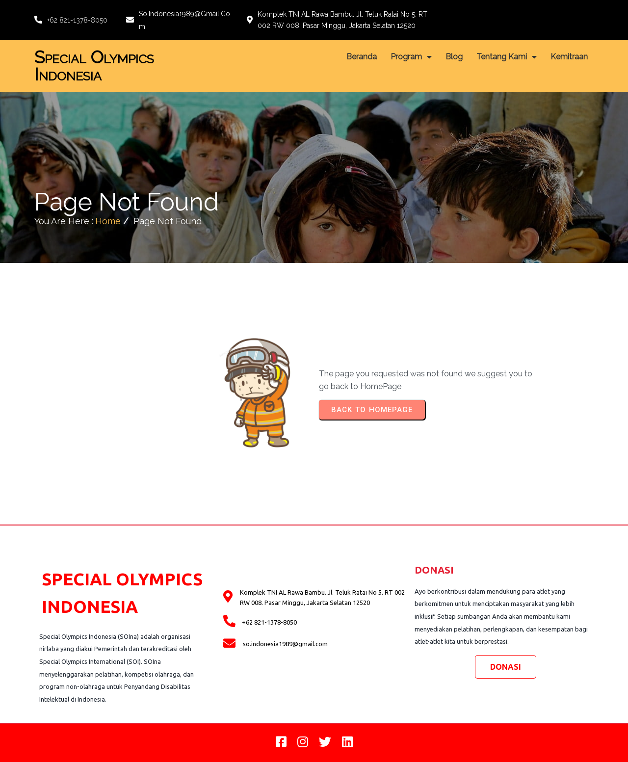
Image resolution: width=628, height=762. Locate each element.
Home (108, 221)
